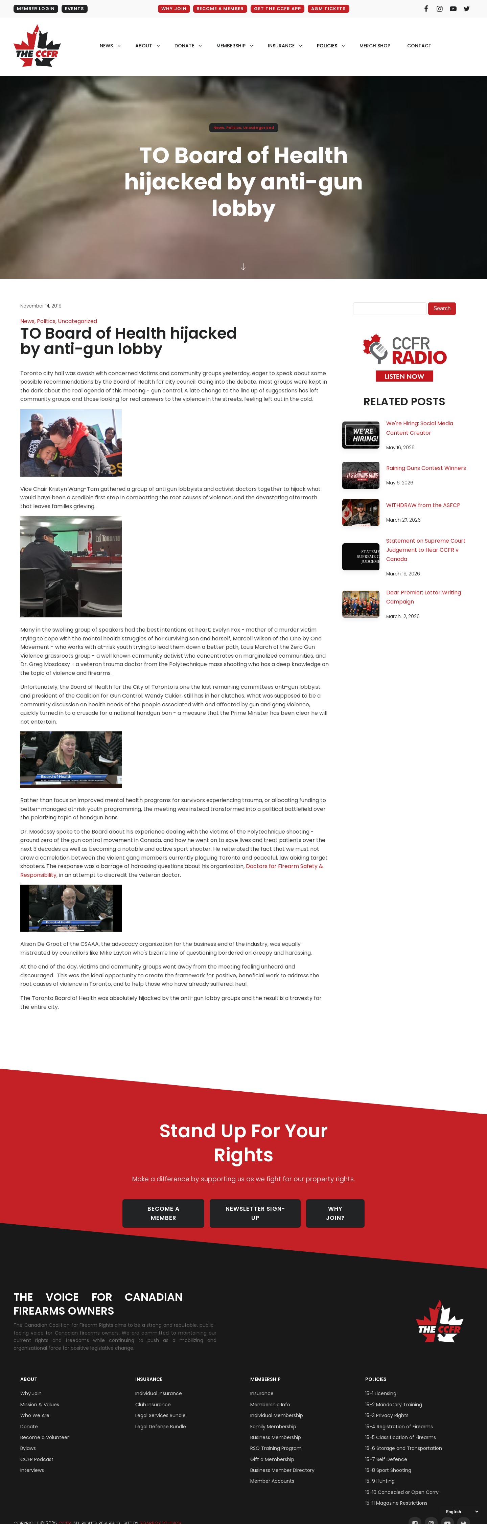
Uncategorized (258, 127)
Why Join (31, 1384)
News (218, 127)
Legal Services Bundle (160, 1406)
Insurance (148, 1370)
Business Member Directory (282, 1461)
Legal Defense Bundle (160, 1417)
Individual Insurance (158, 1384)
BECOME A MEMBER (220, 8)
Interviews (32, 1461)
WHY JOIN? (336, 1209)
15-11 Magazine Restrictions (396, 1494)
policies (327, 45)
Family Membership (273, 1417)
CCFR (65, 1514)
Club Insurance (153, 1395)
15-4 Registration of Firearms (399, 1417)
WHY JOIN (173, 8)
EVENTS (74, 8)
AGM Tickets (329, 8)
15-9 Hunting (380, 1472)
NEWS (106, 45)
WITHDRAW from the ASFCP (423, 505)
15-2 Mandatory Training (393, 1395)
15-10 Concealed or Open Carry (402, 1483)
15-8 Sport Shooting (388, 1461)
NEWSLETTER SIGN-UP (256, 1209)
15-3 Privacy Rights (387, 1406)
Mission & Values (39, 1395)
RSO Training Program (276, 1439)
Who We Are (34, 1406)
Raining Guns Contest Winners (426, 468)
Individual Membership (276, 1406)
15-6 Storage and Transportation (403, 1439)
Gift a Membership (272, 1450)
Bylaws (28, 1439)
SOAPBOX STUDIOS (160, 1514)
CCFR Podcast (36, 1450)
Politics (233, 127)
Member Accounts (272, 1472)
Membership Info (270, 1395)
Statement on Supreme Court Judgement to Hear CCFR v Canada (426, 550)
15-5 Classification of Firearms (400, 1428)
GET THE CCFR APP (277, 8)
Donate (29, 1417)
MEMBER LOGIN (36, 8)
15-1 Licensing (380, 1384)
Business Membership (275, 1428)
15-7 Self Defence (386, 1450)
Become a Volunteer (44, 1428)
